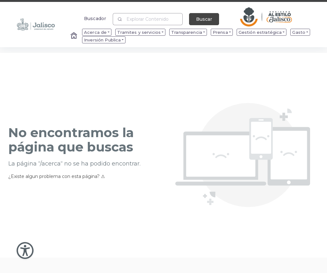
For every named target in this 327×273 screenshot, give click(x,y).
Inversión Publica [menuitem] (102, 39)
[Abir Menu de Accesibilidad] (25, 250)
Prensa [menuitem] (220, 32)
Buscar (204, 19)
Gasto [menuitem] (298, 32)
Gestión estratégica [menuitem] (260, 32)
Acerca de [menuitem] (95, 32)
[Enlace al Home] (74, 36)
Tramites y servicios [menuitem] (139, 32)
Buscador (95, 18)
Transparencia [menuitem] (186, 32)
